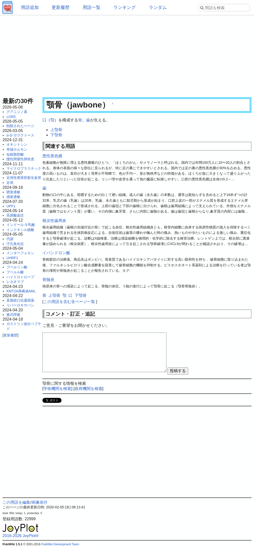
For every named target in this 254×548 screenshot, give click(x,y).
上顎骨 (56, 130)
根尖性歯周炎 (54, 221)
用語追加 (30, 7)
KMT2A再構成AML (20, 291)
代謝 (9, 239)
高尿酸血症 (15, 215)
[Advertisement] (127, 54)
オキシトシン (16, 144)
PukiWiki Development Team (60, 544)
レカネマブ (15, 282)
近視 (9, 183)
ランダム (158, 7)
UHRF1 (12, 258)
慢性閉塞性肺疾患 (20, 159)
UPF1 (10, 206)
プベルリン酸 (16, 267)
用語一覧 (91, 7)
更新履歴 (60, 7)
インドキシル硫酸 (20, 230)
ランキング (124, 7)
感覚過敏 (13, 197)
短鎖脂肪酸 (15, 154)
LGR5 (11, 117)
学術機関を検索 (57, 388)
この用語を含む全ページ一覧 (69, 302)
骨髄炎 (48, 279)
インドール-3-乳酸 (20, 225)
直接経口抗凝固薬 (20, 300)
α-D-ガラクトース (20, 135)
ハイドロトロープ (20, 277)
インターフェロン (20, 253)
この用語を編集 (16, 502)
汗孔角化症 (15, 244)
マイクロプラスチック (23, 168)
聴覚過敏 (13, 192)
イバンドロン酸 (56, 253)
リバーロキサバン (20, 305)
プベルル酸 (15, 272)
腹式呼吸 (13, 315)
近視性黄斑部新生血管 (23, 178)
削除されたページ (20, 126)
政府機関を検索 (88, 388)
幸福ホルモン (16, 149)
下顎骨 (56, 135)
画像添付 (39, 502)
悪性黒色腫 (52, 156)
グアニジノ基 (16, 112)
